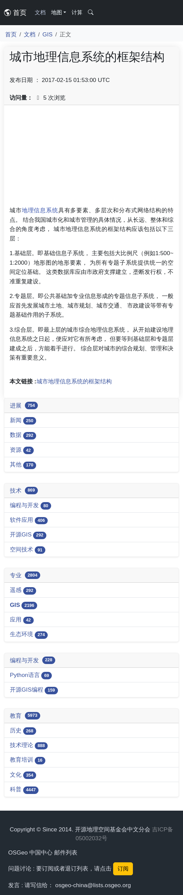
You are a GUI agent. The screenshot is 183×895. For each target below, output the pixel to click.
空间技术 (27, 550)
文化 (23, 775)
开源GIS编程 (34, 690)
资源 (22, 450)
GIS (48, 34)
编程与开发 (30, 506)
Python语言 (31, 675)
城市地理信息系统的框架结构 (74, 381)
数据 (23, 435)
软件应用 (29, 520)
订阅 (123, 869)
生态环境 (29, 635)
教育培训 (27, 760)
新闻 (23, 421)
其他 (23, 465)
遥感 (23, 590)
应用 (22, 620)
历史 (23, 731)
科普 (24, 790)
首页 (15, 12)
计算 (77, 12)
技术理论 (29, 745)
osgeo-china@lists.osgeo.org (93, 885)
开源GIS (28, 535)
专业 (25, 575)
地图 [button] (56, 12)
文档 (40, 12)
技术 (24, 490)
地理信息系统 (40, 210)
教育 (25, 715)
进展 (24, 405)
